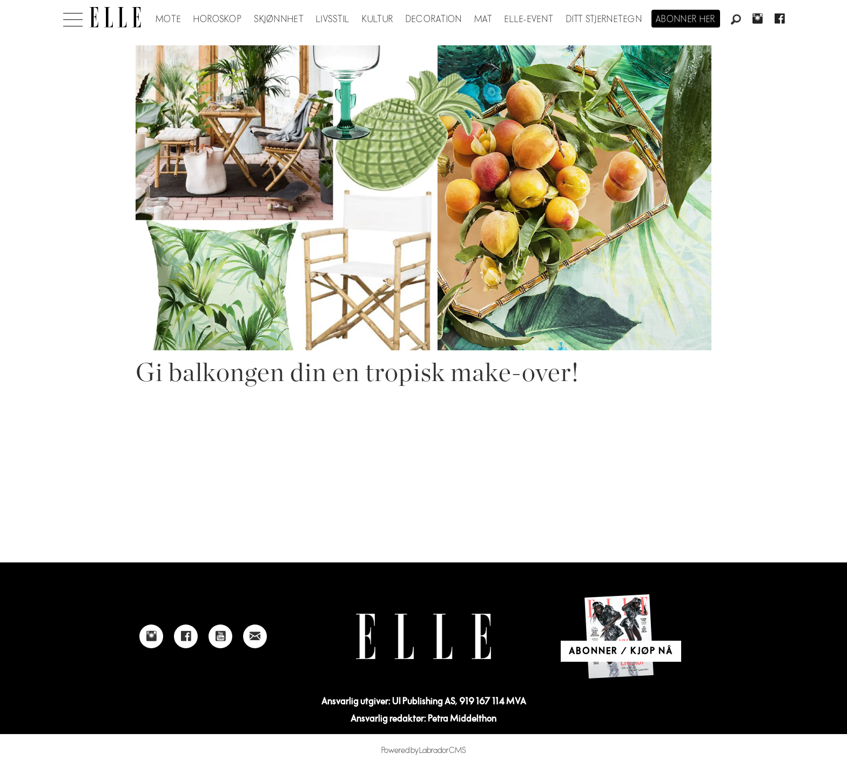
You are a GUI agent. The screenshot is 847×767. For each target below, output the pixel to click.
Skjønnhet (279, 19)
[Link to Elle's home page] (423, 637)
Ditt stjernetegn (604, 19)
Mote (168, 19)
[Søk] (736, 20)
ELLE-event (529, 19)
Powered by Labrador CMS (423, 750)
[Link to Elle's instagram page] (151, 636)
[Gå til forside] (115, 17)
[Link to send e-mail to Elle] (255, 636)
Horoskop (217, 19)
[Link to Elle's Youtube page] (220, 636)
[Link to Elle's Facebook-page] (186, 636)
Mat (483, 19)
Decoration (434, 19)
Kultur (378, 19)
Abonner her (686, 19)
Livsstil (332, 19)
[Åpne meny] (73, 16)
